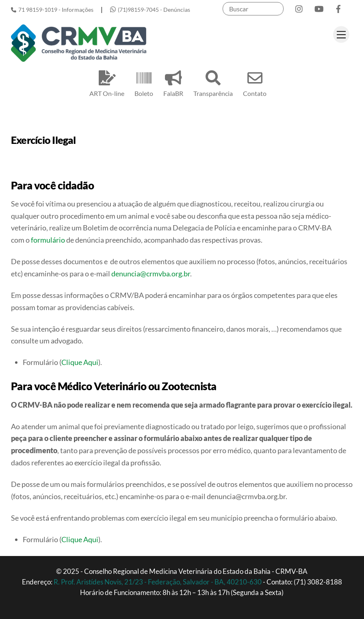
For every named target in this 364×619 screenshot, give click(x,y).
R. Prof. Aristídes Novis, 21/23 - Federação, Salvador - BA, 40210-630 (158, 582)
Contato (254, 82)
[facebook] (338, 7)
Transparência (213, 82)
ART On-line (106, 82)
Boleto (143, 82)
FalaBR (173, 82)
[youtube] (319, 7)
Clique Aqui (79, 362)
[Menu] (341, 34)
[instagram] (299, 7)
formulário (48, 239)
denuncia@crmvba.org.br (150, 273)
